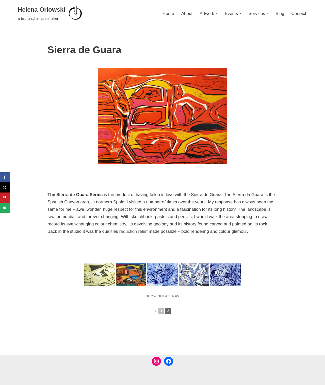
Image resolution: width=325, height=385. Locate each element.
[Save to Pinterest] (5, 197)
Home (168, 13)
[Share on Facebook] (5, 177)
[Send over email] (5, 208)
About (186, 13)
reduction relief (133, 231)
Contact (298, 13)
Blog (279, 13)
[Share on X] (5, 187)
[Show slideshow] (162, 296)
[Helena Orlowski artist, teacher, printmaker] (50, 13)
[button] (217, 13)
